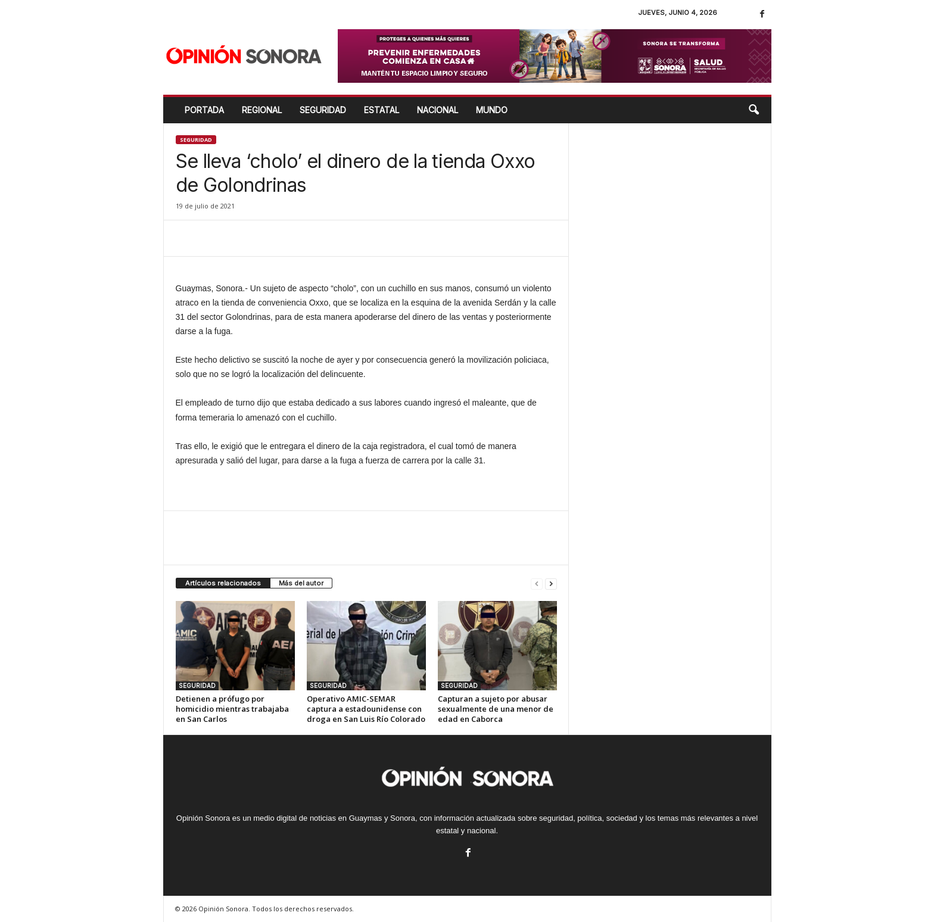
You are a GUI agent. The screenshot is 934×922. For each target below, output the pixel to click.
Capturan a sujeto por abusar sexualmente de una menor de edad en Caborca (495, 708)
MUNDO (492, 110)
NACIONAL (437, 110)
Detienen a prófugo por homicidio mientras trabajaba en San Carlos (232, 708)
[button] (753, 110)
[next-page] (551, 583)
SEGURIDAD (323, 110)
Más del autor (301, 583)
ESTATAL (381, 110)
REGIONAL (262, 110)
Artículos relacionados (223, 583)
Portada (204, 110)
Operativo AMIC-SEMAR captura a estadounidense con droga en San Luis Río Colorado (366, 708)
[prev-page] (537, 583)
